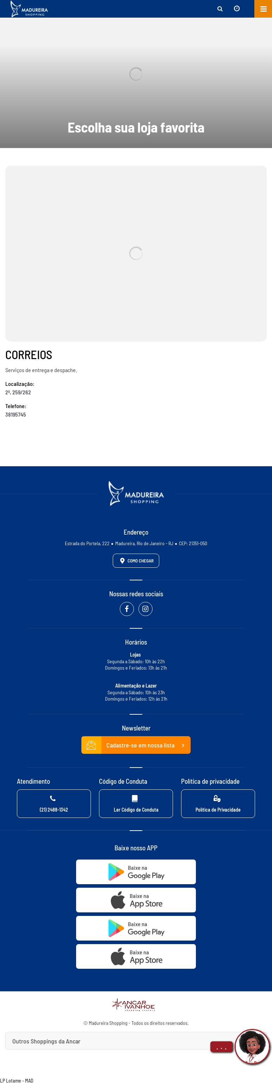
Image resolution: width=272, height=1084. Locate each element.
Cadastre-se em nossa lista (136, 745)
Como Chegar (136, 560)
